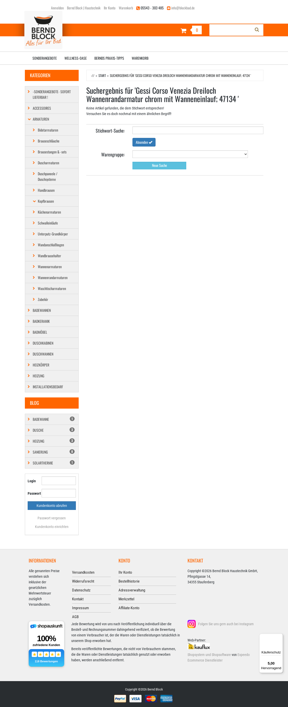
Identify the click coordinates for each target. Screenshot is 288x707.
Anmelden (57, 7)
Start (102, 75)
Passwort (33, 493)
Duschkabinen (43, 343)
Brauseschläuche (48, 140)
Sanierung (54, 452)
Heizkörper (41, 364)
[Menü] (280, 637)
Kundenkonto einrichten (52, 527)
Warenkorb (126, 7)
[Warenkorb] (175, 30)
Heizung (38, 375)
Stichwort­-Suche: (110, 130)
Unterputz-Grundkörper (53, 233)
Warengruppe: (113, 154)
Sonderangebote (44, 58)
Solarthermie (54, 462)
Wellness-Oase (75, 58)
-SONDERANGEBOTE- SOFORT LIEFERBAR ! (52, 94)
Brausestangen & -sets (52, 151)
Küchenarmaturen (49, 212)
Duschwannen (43, 354)
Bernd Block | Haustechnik (83, 7)
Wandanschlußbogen (51, 244)
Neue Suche (159, 165)
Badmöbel (40, 332)
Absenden (144, 142)
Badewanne (54, 419)
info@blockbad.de (183, 7)
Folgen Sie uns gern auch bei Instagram (226, 624)
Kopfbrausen (46, 201)
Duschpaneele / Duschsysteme (47, 176)
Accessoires (42, 108)
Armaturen (41, 119)
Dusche (54, 430)
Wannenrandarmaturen (52, 277)
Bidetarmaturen (48, 130)
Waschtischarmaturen (52, 288)
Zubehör (43, 299)
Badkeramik (41, 321)
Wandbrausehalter (49, 255)
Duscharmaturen (48, 162)
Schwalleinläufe (48, 223)
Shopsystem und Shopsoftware (209, 655)
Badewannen (42, 310)
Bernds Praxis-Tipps (109, 58)
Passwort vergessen (52, 518)
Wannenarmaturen (50, 266)
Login (32, 481)
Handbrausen (46, 190)
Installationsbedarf (48, 386)
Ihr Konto (109, 7)
